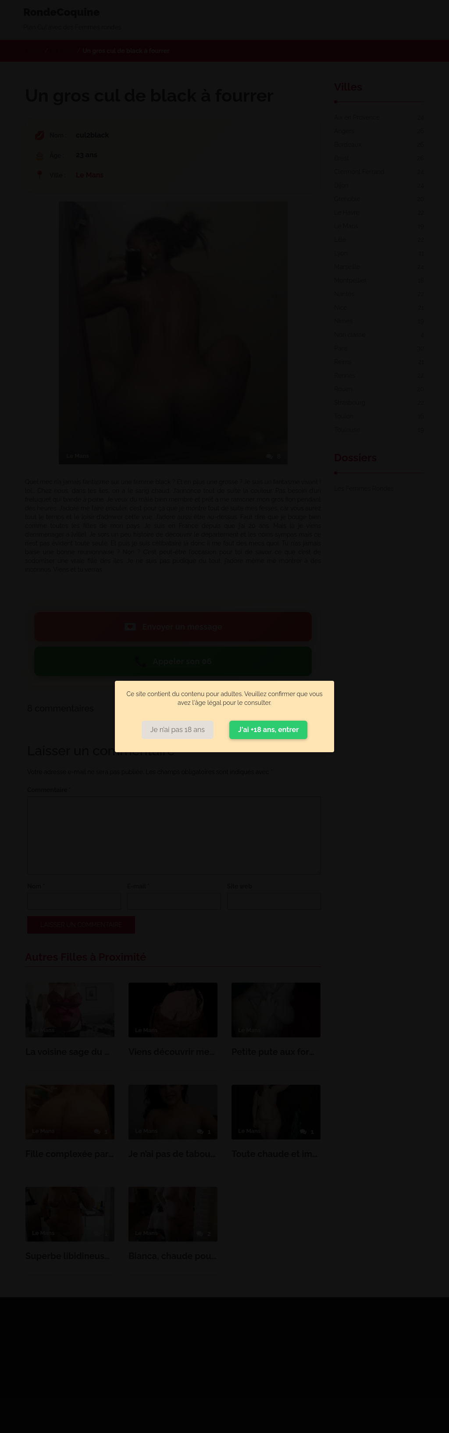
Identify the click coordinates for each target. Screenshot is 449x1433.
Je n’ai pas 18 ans (177, 729)
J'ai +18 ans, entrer (268, 729)
